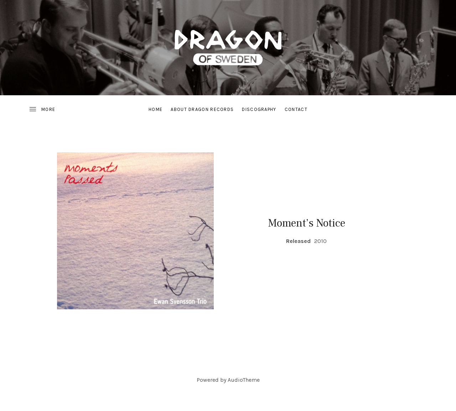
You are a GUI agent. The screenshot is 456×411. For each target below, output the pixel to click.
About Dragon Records (202, 109)
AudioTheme (244, 379)
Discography (259, 109)
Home (155, 109)
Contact (296, 109)
